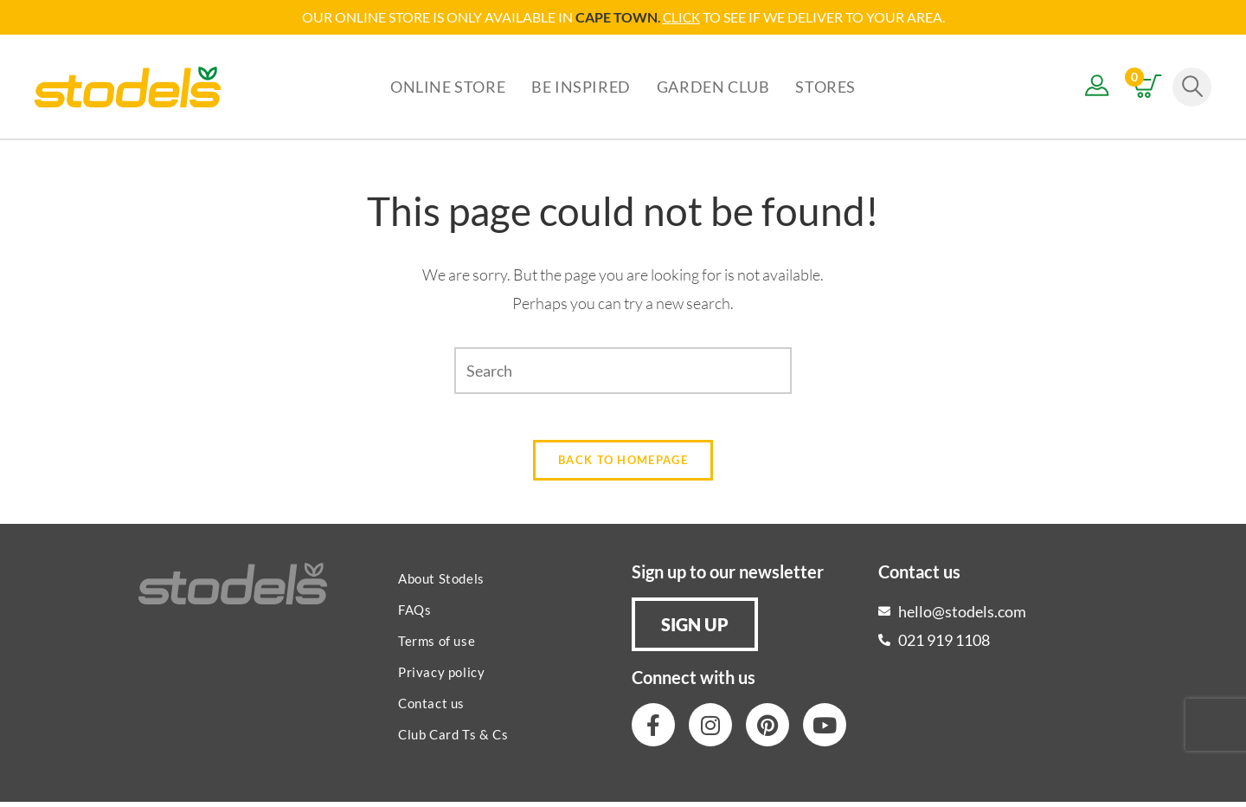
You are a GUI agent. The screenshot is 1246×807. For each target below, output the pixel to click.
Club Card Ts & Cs (453, 739)
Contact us (431, 708)
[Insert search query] (623, 369)
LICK (686, 17)
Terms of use (436, 646)
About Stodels (441, 583)
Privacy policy (441, 677)
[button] (695, 629)
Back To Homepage (623, 465)
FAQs (414, 615)
